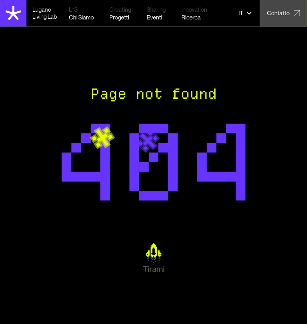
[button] (245, 13)
